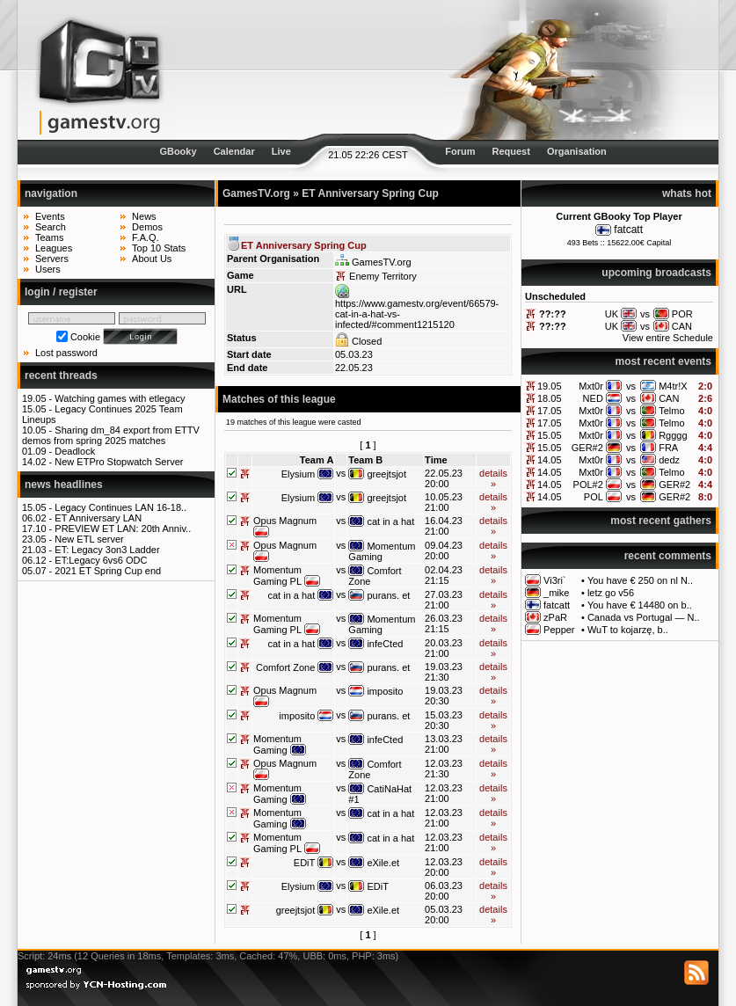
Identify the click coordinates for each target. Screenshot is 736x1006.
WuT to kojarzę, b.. (627, 629)
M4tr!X (673, 386)
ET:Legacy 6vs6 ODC (101, 560)
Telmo (671, 410)
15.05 (549, 435)
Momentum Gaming (381, 551)
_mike (556, 592)
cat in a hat (390, 521)
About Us (151, 258)
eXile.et (383, 862)
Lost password (66, 352)
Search (50, 227)
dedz (669, 460)
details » (493, 478)
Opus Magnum (285, 520)
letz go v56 (610, 592)
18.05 (549, 398)
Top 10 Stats (159, 248)
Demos (147, 227)
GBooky (177, 151)
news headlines (64, 484)
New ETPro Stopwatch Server (119, 461)
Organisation (577, 151)
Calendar (234, 151)
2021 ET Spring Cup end (108, 570)
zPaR (555, 617)
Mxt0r (591, 386)
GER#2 (587, 447)
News (144, 216)
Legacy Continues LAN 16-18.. (120, 507)
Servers (52, 258)
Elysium (298, 474)
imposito (385, 691)
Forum (460, 151)
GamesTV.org (256, 193)
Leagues (53, 248)
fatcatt (628, 229)
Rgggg (673, 435)
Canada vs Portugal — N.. (643, 617)
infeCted (385, 643)
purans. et (388, 595)
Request (511, 151)
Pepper (558, 629)
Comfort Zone (285, 667)
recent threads (61, 375)
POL (593, 497)
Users (48, 269)
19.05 (549, 386)
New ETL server (89, 539)
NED (593, 398)
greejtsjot (386, 474)
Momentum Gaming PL (277, 576)
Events (50, 216)
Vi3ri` (554, 580)
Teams (49, 237)
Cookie (85, 337)
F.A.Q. (145, 237)
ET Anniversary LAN (98, 518)
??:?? (552, 314)
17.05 (549, 410)
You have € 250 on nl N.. (640, 580)
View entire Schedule (668, 337)
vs (631, 386)
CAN (669, 398)
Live (281, 151)
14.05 (549, 460)
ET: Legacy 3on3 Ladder (107, 549)
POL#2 (588, 484)
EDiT (304, 862)
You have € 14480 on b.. (639, 605)
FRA (668, 447)
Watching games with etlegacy (120, 398)
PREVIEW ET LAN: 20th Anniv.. (123, 528)
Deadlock (75, 451)
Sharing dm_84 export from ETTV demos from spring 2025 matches (111, 435)
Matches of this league (279, 399)
